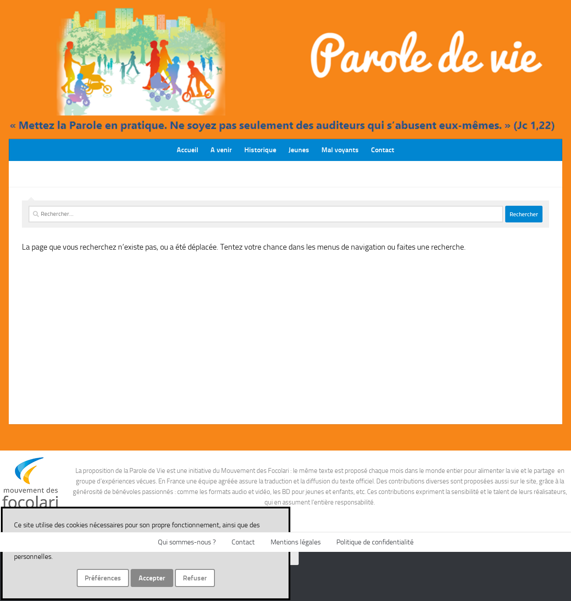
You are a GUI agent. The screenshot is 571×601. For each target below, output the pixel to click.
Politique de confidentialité (375, 542)
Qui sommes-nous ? (187, 542)
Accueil (187, 150)
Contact (382, 150)
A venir (221, 150)
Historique (260, 150)
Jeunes (299, 150)
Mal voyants (340, 150)
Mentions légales (296, 542)
